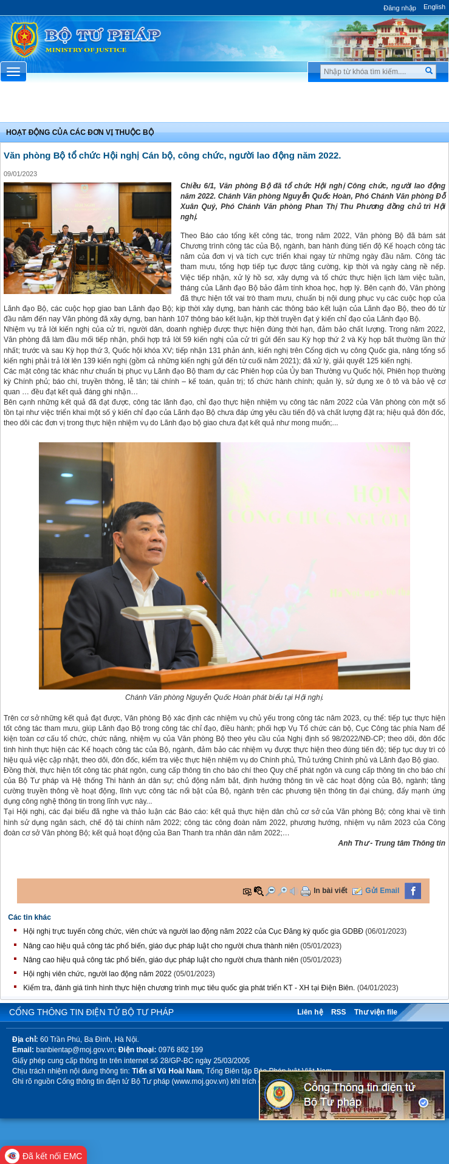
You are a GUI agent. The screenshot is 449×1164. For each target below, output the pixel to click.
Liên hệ (310, 1012)
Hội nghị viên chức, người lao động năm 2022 (97, 974)
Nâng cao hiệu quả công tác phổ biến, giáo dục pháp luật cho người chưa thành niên (160, 946)
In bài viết (331, 890)
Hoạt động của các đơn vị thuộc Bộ (80, 132)
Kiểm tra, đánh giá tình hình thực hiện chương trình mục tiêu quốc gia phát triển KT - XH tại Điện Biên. (189, 988)
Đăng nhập (399, 8)
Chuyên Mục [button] (224, 105)
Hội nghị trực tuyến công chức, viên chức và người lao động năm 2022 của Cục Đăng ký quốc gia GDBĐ (193, 931)
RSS (338, 1012)
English (434, 6)
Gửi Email (382, 890)
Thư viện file (375, 1012)
